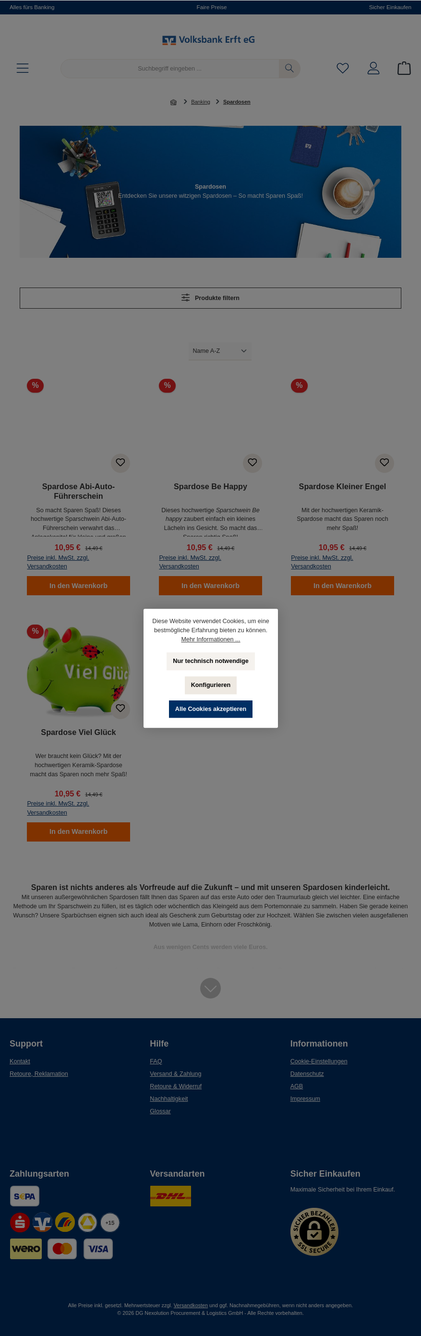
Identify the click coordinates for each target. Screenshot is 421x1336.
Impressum (305, 1098)
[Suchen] (290, 68)
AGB (296, 1086)
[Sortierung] (220, 351)
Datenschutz (307, 1074)
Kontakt (20, 1061)
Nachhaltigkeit (169, 1098)
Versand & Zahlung (175, 1074)
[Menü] (23, 69)
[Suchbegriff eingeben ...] (169, 68)
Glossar (160, 1111)
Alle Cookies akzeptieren (210, 709)
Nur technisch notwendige (210, 661)
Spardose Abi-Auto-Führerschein (78, 491)
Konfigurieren (210, 685)
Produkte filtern (210, 297)
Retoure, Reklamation (39, 1074)
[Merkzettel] (343, 69)
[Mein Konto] (373, 69)
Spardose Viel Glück (78, 732)
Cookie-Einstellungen (319, 1061)
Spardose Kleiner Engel (342, 486)
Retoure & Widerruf (176, 1086)
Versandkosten (191, 1305)
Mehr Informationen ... (210, 639)
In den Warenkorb (78, 586)
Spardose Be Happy (210, 486)
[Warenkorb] (401, 69)
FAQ (156, 1061)
